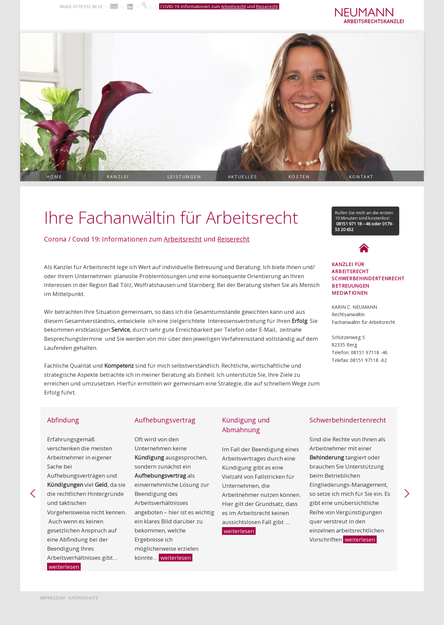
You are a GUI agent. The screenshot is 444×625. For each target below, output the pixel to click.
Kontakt (361, 177)
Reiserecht (267, 6)
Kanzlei (118, 177)
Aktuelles (243, 177)
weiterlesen (64, 567)
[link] (32, 496)
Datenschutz (83, 598)
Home (54, 177)
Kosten (299, 177)
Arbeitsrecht (233, 6)
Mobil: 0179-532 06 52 (81, 6)
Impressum (52, 598)
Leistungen (184, 177)
